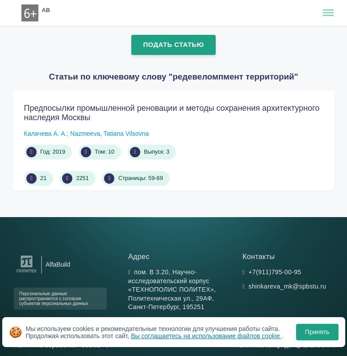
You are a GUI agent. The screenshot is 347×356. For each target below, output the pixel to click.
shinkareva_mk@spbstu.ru (287, 286)
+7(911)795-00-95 (274, 272)
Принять (317, 331)
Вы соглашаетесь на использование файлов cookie (206, 335)
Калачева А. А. (45, 133)
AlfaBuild (58, 264)
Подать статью (173, 44)
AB (46, 10)
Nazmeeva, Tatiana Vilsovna (109, 133)
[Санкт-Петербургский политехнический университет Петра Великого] (26, 272)
